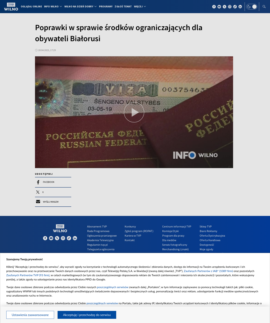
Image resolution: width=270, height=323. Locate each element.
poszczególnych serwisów (112, 287)
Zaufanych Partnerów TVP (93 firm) (28, 275)
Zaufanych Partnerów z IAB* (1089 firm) (208, 271)
